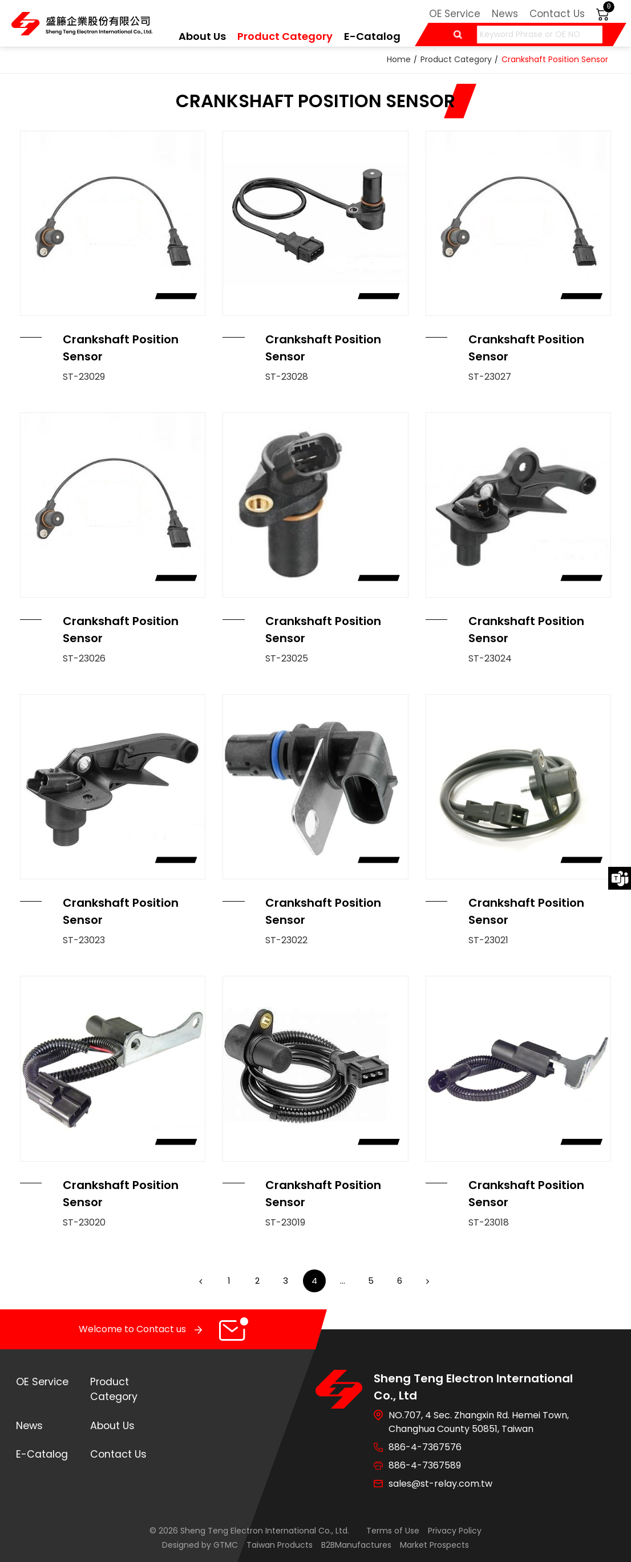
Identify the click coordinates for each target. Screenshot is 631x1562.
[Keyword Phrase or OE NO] (539, 34)
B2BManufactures (356, 1545)
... (342, 1281)
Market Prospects (434, 1545)
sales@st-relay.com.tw (440, 1483)
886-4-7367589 (425, 1465)
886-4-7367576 (425, 1447)
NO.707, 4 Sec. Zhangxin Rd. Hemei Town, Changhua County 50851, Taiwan (479, 1422)
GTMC (225, 1545)
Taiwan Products (279, 1545)
